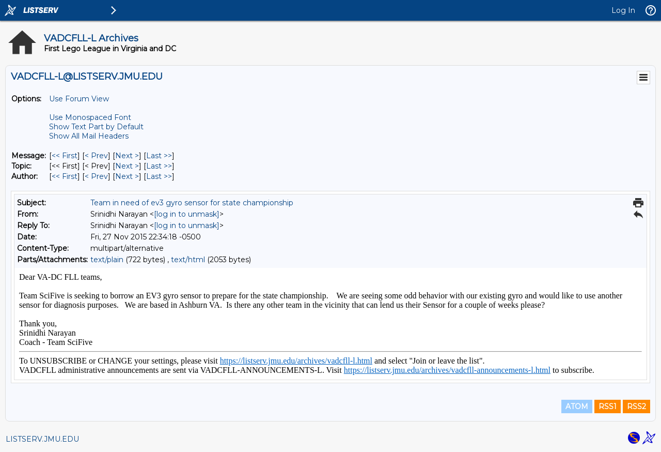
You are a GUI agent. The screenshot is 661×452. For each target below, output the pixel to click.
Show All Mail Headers (89, 136)
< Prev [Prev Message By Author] (96, 176)
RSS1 (608, 406)
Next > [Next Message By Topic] (127, 166)
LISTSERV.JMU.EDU (42, 439)
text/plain (106, 259)
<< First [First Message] (64, 155)
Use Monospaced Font (90, 117)
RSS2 (636, 406)
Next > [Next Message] (127, 155)
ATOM (576, 406)
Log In (623, 10)
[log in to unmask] (186, 214)
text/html (188, 259)
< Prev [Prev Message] (96, 155)
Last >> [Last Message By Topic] (159, 166)
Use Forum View (79, 98)
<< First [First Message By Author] (64, 176)
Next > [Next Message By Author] (127, 176)
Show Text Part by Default (96, 126)
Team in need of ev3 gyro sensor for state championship (191, 202)
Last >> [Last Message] (159, 155)
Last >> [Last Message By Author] (159, 176)
